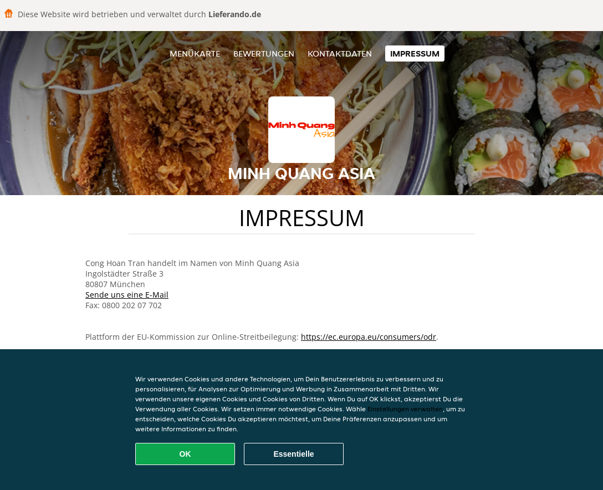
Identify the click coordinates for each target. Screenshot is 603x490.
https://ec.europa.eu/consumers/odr (368, 336)
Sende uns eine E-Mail (126, 294)
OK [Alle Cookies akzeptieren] (185, 454)
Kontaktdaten (340, 53)
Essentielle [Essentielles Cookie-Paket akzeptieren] (293, 454)
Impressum (415, 53)
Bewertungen (263, 53)
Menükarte (195, 53)
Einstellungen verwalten (405, 409)
